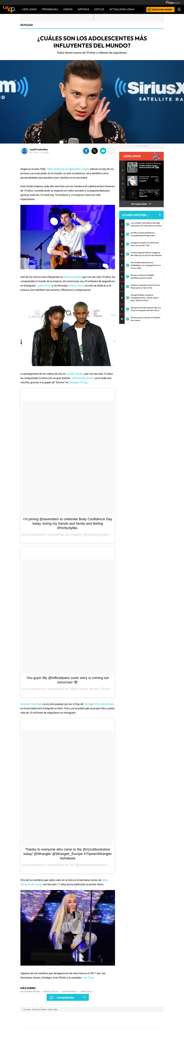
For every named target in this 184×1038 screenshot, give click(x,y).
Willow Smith (76, 285)
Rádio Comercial (148, 1028)
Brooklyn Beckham (31, 704)
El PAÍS (59, 1016)
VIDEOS (67, 9)
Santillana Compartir (101, 1016)
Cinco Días (98, 1020)
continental (109, 1020)
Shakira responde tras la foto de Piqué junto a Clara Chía (145, 286)
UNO (79, 1020)
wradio (87, 1020)
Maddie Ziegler (80, 169)
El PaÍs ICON (97, 1028)
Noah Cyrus (34, 884)
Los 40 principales (73, 1016)
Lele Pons (88, 977)
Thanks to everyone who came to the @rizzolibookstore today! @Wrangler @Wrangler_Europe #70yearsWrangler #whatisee (67, 853)
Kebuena (144, 1020)
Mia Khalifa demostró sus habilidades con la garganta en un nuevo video (146, 265)
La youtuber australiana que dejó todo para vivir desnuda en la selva (146, 224)
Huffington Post (63, 1020)
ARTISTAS (83, 9)
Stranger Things (78, 382)
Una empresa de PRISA (33, 1018)
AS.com (124, 1016)
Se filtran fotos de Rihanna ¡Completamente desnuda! (143, 234)
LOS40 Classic (125, 1020)
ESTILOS (99, 9)
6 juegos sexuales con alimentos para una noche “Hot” (145, 244)
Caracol (144, 1016)
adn (133, 1016)
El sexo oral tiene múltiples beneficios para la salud (142, 276)
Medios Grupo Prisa (33, 1025)
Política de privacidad (39, 1009)
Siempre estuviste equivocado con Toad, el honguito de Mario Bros (146, 309)
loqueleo (121, 1028)
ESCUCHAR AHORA (162, 9)
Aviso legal (26, 1009)
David (87, 704)
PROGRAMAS (50, 9)
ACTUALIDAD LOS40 (121, 9)
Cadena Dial (134, 1020)
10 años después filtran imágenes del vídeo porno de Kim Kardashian (146, 254)
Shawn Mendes (73, 277)
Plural (85, 1028)
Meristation (135, 1028)
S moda (109, 1028)
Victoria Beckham (103, 704)
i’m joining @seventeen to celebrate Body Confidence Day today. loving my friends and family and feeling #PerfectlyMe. (67, 523)
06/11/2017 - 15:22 (39, 152)
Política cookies (53, 1009)
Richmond (57, 1028)
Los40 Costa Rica (39, 149)
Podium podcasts (57, 1024)
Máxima (117, 1020)
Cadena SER (115, 1016)
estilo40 (26, 25)
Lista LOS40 (29, 9)
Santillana (86, 1016)
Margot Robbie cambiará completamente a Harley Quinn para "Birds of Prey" (145, 298)
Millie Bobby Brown (58, 169)
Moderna (71, 1028)
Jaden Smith (44, 285)
